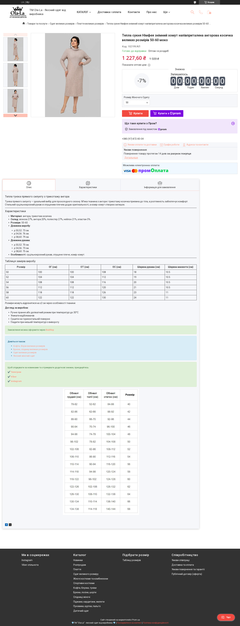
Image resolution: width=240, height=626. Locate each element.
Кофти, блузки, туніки (84, 588)
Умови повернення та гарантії (188, 569)
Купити (138, 113)
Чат (226, 617)
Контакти (134, 12)
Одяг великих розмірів (62, 23)
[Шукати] (192, 12)
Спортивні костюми (83, 583)
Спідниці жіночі (81, 597)
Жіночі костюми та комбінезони (90, 578)
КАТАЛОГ (82, 12)
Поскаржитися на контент (129, 623)
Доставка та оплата (183, 565)
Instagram (27, 560)
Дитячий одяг (81, 611)
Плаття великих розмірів (90, 23)
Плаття (77, 569)
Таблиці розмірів (131, 560)
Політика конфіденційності (155, 623)
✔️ (9, 381)
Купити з (169, 113)
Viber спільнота (30, 565)
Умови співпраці (181, 560)
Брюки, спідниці (21, 349)
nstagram (17, 381)
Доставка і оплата (109, 12)
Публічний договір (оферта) (187, 574)
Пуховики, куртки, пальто (87, 606)
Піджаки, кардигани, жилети (88, 601)
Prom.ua (136, 620)
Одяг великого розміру (85, 574)
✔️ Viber (12, 376)
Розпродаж (79, 565)
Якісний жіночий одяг (24, 356)
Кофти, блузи (20, 346)
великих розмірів (36, 346)
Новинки (78, 560)
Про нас (151, 12)
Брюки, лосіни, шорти (84, 592)
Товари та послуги (37, 23)
